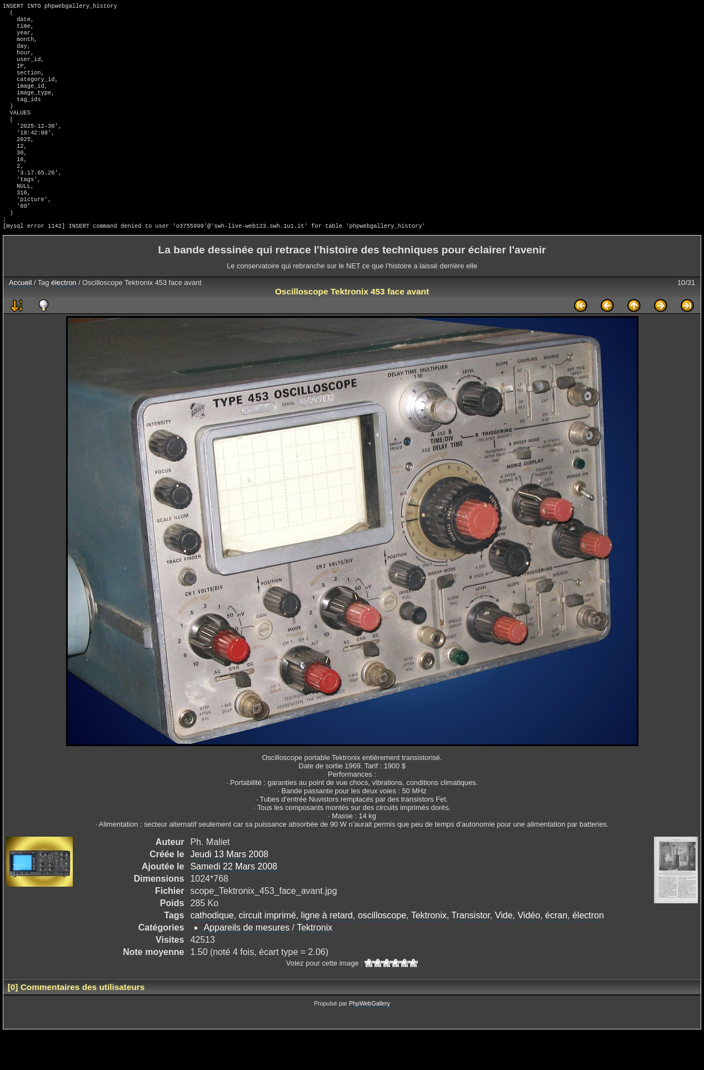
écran (556, 953)
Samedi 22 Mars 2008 (233, 904)
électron (64, 320)
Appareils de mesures (246, 965)
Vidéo (528, 953)
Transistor (470, 953)
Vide (504, 953)
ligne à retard (327, 953)
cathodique (211, 953)
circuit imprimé (267, 953)
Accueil (20, 320)
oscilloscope (382, 953)
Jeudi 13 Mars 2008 (229, 892)
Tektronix (429, 953)
